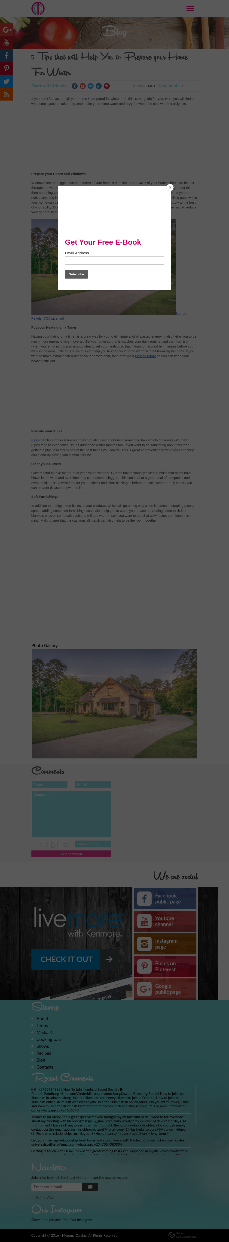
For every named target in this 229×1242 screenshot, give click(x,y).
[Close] (170, 187)
